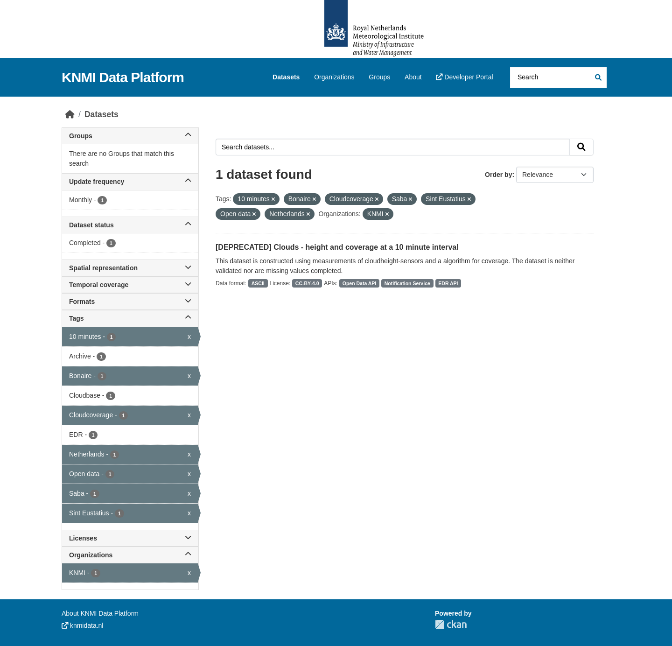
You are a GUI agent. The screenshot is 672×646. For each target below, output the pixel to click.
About (413, 77)
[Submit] (597, 77)
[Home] (70, 114)
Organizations (334, 77)
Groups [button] (130, 136)
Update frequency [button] (130, 181)
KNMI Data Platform (123, 77)
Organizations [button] (130, 555)
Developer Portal (464, 77)
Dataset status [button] (130, 225)
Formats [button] (130, 301)
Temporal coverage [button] (130, 285)
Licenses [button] (130, 538)
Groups (379, 77)
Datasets (286, 77)
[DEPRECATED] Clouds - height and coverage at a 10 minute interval (337, 247)
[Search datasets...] (558, 77)
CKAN (451, 624)
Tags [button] (130, 318)
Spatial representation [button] (130, 268)
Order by (498, 174)
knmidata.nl (82, 625)
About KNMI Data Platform (100, 613)
